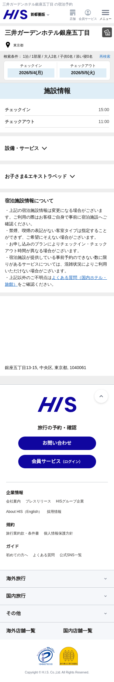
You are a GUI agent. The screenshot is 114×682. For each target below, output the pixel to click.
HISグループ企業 (70, 501)
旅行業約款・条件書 (22, 533)
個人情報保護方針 (58, 533)
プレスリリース (38, 501)
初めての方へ (17, 555)
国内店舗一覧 (77, 630)
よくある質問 (44, 555)
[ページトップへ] (101, 396)
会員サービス (88, 14)
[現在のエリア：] (40, 14)
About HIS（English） (24, 512)
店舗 (72, 14)
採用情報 (54, 512)
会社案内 (13, 501)
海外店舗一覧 (20, 630)
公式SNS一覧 (71, 555)
